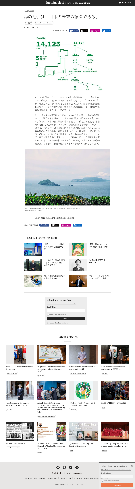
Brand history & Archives (13, 448)
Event (71, 450)
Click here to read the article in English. (55, 217)
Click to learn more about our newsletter (61, 304)
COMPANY (108, 478)
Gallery (103, 407)
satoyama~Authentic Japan (78, 373)
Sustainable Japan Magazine (43, 23)
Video (40, 452)
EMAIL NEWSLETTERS (30, 478)
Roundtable (105, 373)
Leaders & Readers (12, 373)
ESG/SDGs (41, 375)
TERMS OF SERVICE (65, 478)
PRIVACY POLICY (52, 478)
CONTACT (42, 478)
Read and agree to (56, 314)
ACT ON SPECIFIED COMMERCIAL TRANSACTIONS (88, 478)
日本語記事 (28, 23)
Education (104, 450)
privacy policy (62, 314)
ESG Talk (9, 409)
